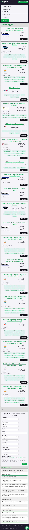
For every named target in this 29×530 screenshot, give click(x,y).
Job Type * (4, 435)
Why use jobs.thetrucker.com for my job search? (12, 470)
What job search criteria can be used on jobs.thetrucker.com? (11, 473)
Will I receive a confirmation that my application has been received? (13, 487)
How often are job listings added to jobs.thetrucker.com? (10, 477)
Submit (24, 463)
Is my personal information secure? (10, 515)
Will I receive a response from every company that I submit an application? (13, 498)
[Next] (2, 409)
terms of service (20, 457)
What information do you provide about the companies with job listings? (14, 502)
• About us (4, 525)
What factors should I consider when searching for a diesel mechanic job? (13, 518)
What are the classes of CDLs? (8, 505)
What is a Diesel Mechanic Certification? (11, 521)
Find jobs (5, 20)
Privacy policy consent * (7, 456)
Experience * (4, 438)
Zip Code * (4, 424)
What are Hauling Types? (7, 510)
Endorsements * (5, 453)
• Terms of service (12, 525)
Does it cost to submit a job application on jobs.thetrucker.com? (11, 481)
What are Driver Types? (7, 508)
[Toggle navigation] (16, 1)
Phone (3, 428)
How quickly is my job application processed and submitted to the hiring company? (13, 491)
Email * (3, 431)
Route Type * (4, 445)
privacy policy (12, 457)
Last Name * (4, 421)
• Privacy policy (20, 525)
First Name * (4, 417)
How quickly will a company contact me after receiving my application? (14, 495)
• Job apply (9, 526)
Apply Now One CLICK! (23, 1)
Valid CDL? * (4, 442)
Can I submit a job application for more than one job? (14, 484)
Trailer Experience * (6, 449)
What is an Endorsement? (8, 512)
